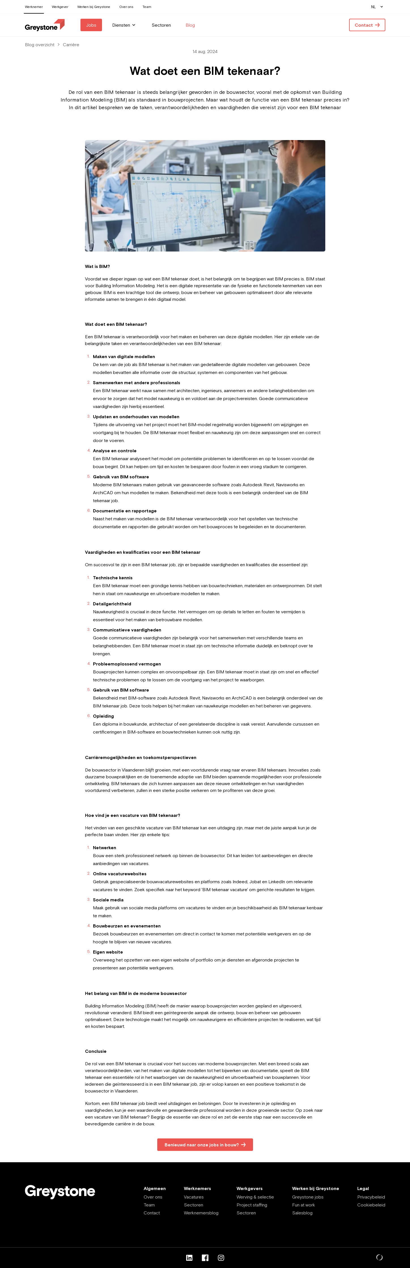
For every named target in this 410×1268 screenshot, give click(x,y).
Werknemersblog (201, 1212)
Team (149, 1204)
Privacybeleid (371, 1196)
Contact (152, 1212)
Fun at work (303, 1204)
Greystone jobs (308, 1196)
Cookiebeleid (371, 1204)
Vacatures (194, 1196)
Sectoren (193, 1204)
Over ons (153, 1196)
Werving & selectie (255, 1196)
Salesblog (302, 1212)
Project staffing (252, 1204)
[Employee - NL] (45, 25)
